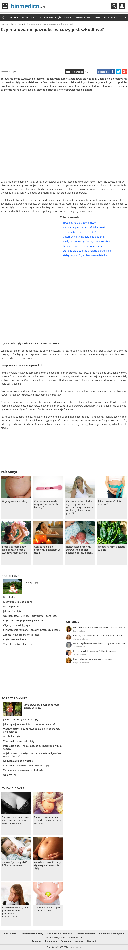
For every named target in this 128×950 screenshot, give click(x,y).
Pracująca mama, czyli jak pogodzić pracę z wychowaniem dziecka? (15, 549)
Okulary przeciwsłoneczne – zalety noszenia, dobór (98, 635)
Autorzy (73, 622)
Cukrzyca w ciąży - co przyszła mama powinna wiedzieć (48, 820)
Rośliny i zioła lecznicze (59, 933)
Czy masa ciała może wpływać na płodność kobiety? (46, 504)
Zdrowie (13, 17)
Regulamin (51, 940)
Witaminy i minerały (32, 933)
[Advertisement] (64, 50)
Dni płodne (9, 597)
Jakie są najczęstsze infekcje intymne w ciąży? (29, 724)
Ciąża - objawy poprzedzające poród (23, 620)
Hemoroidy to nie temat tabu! (79, 232)
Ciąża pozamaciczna (14, 639)
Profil (122, 6)
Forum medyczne (55, 937)
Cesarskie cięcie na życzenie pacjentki (84, 236)
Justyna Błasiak (79, 631)
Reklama (36, 940)
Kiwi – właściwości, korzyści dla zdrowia (92, 658)
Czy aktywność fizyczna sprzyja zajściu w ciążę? (41, 706)
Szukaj (114, 6)
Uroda (25, 17)
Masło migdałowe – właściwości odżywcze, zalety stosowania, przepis (100, 643)
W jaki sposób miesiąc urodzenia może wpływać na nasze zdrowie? (32, 755)
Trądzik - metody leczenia (17, 644)
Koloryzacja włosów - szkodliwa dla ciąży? (26, 765)
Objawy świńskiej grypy (16, 625)
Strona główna (3, 17)
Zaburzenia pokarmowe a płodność (23, 770)
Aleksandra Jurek (80, 639)
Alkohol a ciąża (11, 736)
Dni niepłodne (11, 606)
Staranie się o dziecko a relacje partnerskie (87, 250)
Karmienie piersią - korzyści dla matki (84, 227)
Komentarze (77, 71)
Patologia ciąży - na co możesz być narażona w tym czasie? (32, 747)
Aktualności (10, 933)
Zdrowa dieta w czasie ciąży (19, 741)
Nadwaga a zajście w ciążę (18, 760)
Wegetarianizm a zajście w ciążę (111, 548)
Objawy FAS (9, 774)
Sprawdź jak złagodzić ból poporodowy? (14, 864)
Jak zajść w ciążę (12, 611)
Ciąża (58, 17)
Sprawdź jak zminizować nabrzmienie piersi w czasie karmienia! (16, 820)
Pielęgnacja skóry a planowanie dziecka (85, 255)
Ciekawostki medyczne (111, 933)
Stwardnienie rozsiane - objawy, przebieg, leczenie (32, 629)
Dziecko (68, 17)
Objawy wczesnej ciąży (15, 501)
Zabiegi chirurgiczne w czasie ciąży (82, 246)
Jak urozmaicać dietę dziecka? (110, 503)
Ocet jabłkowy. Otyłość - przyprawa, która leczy (30, 615)
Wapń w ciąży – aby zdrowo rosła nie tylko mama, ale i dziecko (31, 730)
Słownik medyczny (86, 933)
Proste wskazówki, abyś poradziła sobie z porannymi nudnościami (15, 912)
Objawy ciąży (31, 582)
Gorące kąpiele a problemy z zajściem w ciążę (47, 549)
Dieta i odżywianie (42, 17)
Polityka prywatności (72, 940)
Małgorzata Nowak (81, 662)
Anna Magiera (79, 646)
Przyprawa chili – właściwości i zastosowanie (95, 651)
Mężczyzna (93, 17)
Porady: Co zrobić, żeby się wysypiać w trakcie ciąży (47, 865)
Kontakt (91, 940)
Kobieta (80, 17)
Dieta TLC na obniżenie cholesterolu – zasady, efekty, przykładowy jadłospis (100, 627)
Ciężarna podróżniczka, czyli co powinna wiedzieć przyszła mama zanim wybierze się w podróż (80, 507)
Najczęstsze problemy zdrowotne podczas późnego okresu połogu (79, 549)
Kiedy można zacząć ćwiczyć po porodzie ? (86, 241)
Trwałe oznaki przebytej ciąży (79, 222)
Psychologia (110, 17)
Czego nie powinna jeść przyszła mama (47, 909)
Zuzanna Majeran (80, 654)
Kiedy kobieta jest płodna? (18, 601)
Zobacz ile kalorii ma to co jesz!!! (21, 634)
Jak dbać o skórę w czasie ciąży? (21, 719)
